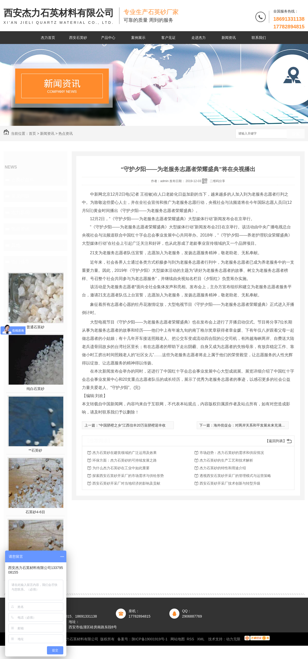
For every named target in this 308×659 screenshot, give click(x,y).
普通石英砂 (35, 327)
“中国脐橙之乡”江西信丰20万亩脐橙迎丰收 (132, 425)
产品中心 (108, 38)
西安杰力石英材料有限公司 (59, 16)
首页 (32, 133)
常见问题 (20, 196)
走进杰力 (198, 38)
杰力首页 (48, 38)
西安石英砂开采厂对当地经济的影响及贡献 (126, 483)
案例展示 (138, 38)
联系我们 (259, 38)
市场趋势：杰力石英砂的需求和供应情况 (232, 453)
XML (201, 639)
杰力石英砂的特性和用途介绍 (223, 468)
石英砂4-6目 (35, 512)
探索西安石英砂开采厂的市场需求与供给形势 (128, 476)
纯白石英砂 (35, 389)
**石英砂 (35, 450)
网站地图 (177, 639)
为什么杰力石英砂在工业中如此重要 (121, 468)
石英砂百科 (22, 179)
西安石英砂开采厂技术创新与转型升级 (230, 483)
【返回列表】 (276, 441)
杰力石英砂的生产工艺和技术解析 (226, 460)
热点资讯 (65, 133)
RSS (191, 639)
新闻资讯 (228, 38)
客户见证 (168, 38)
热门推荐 (20, 261)
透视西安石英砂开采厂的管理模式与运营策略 (235, 476)
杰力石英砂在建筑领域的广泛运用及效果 (124, 453)
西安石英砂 (78, 38)
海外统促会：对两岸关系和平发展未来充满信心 (251, 425)
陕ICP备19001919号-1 (149, 639)
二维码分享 (217, 181)
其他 (15, 245)
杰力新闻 (20, 212)
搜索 (296, 134)
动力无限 (233, 639)
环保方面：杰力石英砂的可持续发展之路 (124, 460)
